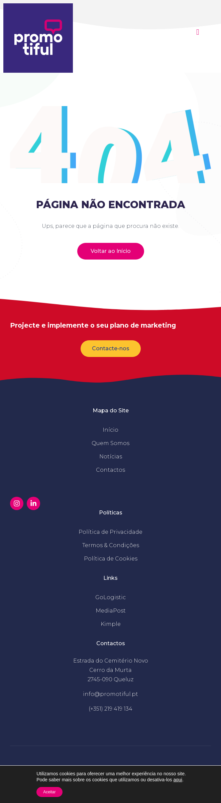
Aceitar (49, 792)
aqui (178, 779)
